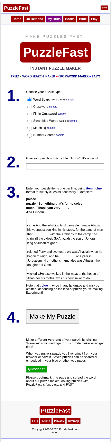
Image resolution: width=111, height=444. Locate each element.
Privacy (59, 421)
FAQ (35, 421)
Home (17, 19)
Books (70, 19)
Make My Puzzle (53, 316)
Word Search (53, 99)
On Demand (34, 19)
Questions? (36, 369)
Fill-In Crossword (49, 113)
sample (70, 99)
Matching (44, 128)
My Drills (54, 19)
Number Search (48, 135)
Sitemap (73, 421)
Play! (94, 19)
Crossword (45, 106)
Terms (46, 421)
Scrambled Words (55, 120)
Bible (83, 19)
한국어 (104, 8)
